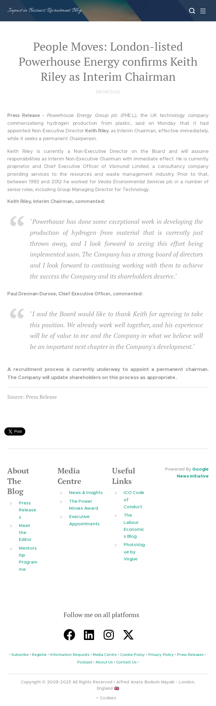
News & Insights (85, 492)
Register (39, 654)
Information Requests (69, 654)
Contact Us (126, 662)
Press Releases (27, 510)
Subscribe (19, 654)
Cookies (108, 697)
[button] (191, 10)
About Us (104, 662)
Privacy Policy (161, 654)
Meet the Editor (25, 532)
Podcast (84, 662)
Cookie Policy (132, 654)
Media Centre (69, 476)
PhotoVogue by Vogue (134, 551)
